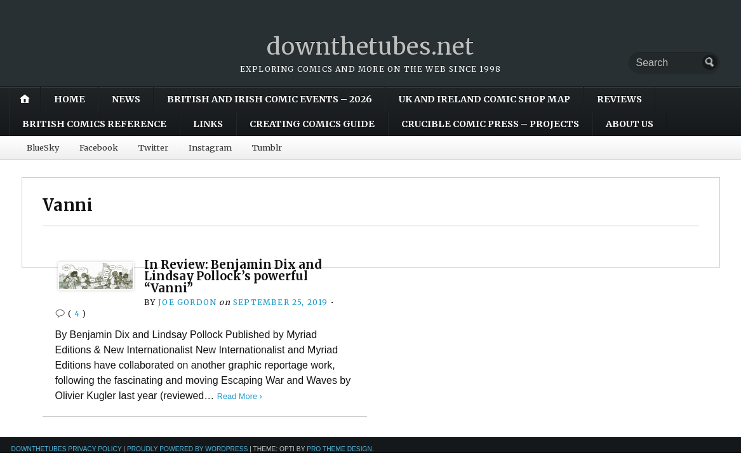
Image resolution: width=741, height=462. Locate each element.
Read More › (239, 396)
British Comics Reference (94, 124)
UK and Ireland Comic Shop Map (484, 99)
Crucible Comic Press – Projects (490, 124)
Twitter (153, 147)
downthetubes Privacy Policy (66, 448)
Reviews (619, 99)
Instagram (210, 147)
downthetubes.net (370, 46)
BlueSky (43, 147)
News (126, 99)
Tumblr (267, 147)
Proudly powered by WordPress (187, 448)
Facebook (98, 147)
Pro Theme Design (339, 448)
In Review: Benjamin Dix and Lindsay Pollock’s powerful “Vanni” (233, 276)
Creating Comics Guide (312, 124)
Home (69, 99)
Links (208, 124)
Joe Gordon (187, 302)
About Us (629, 124)
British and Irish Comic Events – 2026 (269, 99)
